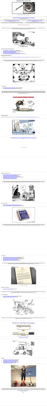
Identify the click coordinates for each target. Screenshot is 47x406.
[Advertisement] (24, 163)
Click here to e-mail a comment (23, 337)
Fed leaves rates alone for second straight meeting (10, 259)
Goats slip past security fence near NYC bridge (9, 361)
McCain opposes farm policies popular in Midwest (10, 175)
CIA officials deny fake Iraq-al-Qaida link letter (9, 178)
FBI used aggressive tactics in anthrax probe (9, 177)
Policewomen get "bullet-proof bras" (8, 362)
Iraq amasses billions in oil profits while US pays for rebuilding (23, 17)
